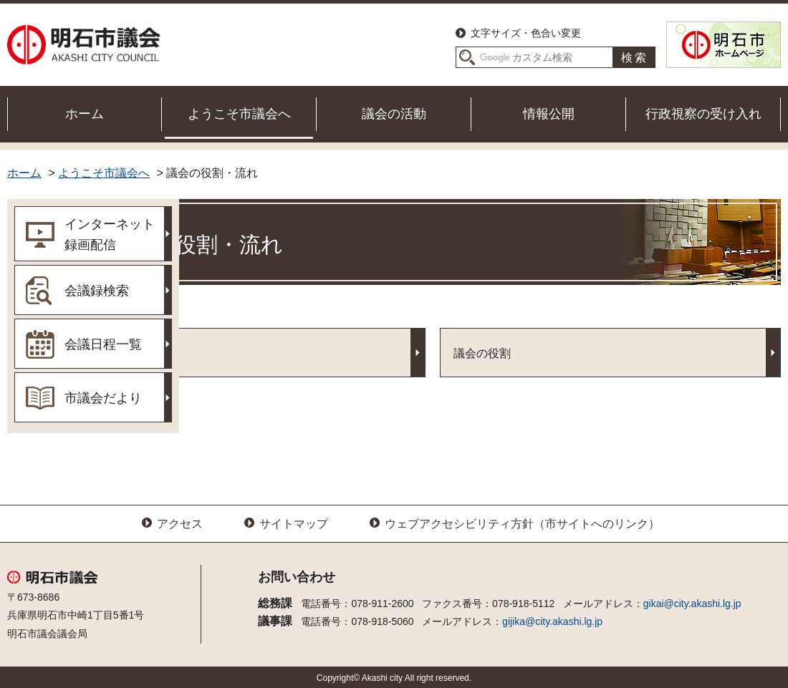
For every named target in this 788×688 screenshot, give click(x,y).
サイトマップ (293, 524)
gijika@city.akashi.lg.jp (552, 621)
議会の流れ (250, 353)
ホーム (84, 114)
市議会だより (103, 398)
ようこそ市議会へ (239, 114)
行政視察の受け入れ (703, 114)
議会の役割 (543, 353)
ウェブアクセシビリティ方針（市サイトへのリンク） (522, 524)
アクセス (180, 524)
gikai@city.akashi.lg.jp (692, 603)
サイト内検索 (467, 57)
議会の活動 (394, 114)
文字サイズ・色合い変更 (526, 33)
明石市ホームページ (723, 44)
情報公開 (549, 114)
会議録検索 (96, 291)
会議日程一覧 (103, 344)
